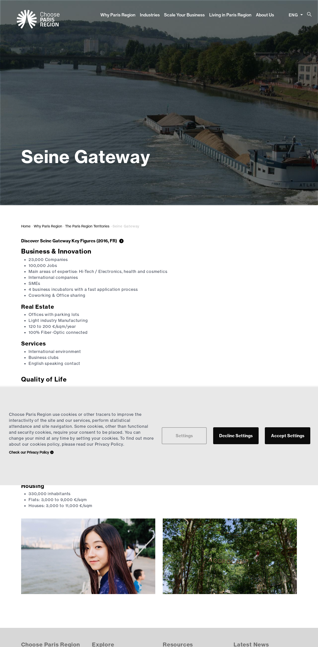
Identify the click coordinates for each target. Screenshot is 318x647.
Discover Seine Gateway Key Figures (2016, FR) (69, 240)
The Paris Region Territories (87, 226)
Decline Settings (236, 435)
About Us (265, 14)
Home (26, 226)
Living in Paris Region (230, 14)
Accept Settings (287, 435)
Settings (184, 435)
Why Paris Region (117, 14)
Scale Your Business (184, 14)
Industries (150, 14)
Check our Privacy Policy (29, 452)
